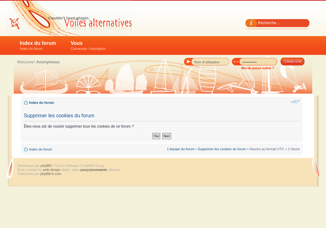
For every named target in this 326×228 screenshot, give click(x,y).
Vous (88, 45)
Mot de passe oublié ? (257, 68)
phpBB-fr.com (50, 174)
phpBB (46, 165)
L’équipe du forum (180, 149)
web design (52, 170)
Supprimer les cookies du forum (222, 149)
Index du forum (38, 45)
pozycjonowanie (94, 170)
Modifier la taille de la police (295, 101)
